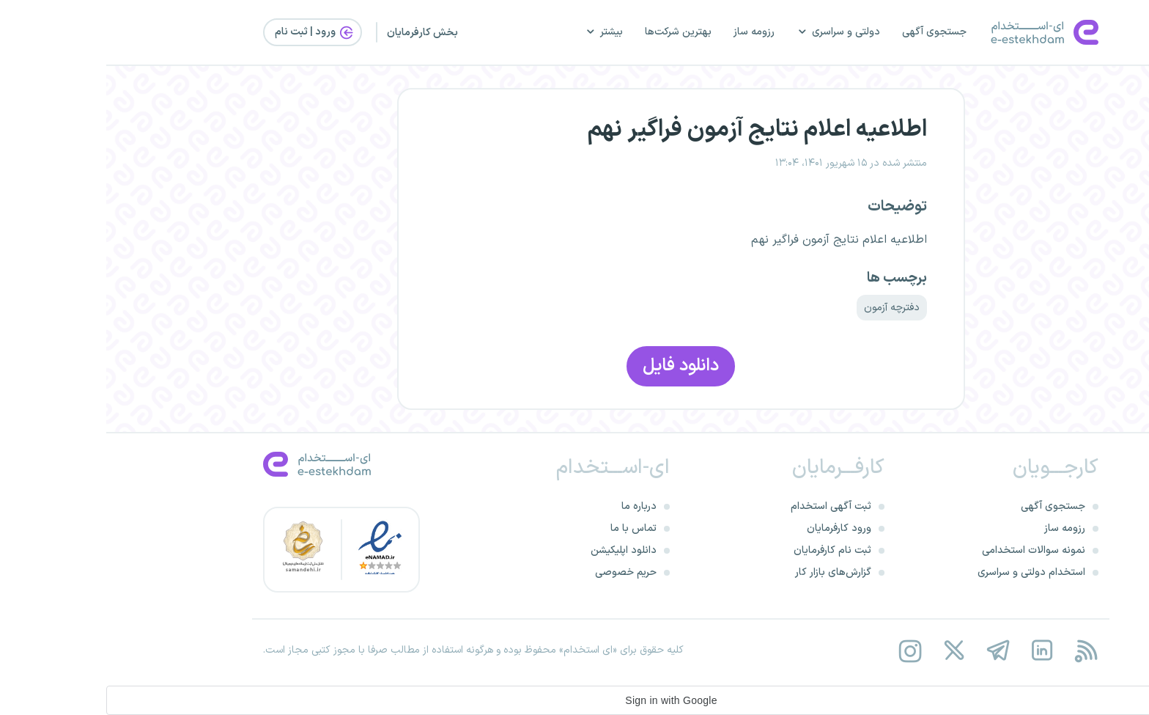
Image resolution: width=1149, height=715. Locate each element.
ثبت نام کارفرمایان (726, 550)
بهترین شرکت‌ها (572, 32)
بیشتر (498, 32)
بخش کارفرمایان (316, 32)
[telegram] (891, 651)
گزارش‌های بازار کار (727, 572)
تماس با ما (527, 528)
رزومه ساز (647, 32)
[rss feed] (979, 651)
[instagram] (803, 651)
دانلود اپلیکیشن (517, 550)
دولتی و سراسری (732, 32)
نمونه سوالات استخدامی (927, 550)
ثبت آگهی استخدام (724, 506)
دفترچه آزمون (785, 307)
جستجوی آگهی (828, 32)
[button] (574, 700)
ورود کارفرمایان (733, 528)
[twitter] (847, 651)
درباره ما (532, 506)
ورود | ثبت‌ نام (209, 32)
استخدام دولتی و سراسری (925, 572)
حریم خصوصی (519, 572)
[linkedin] (935, 651)
